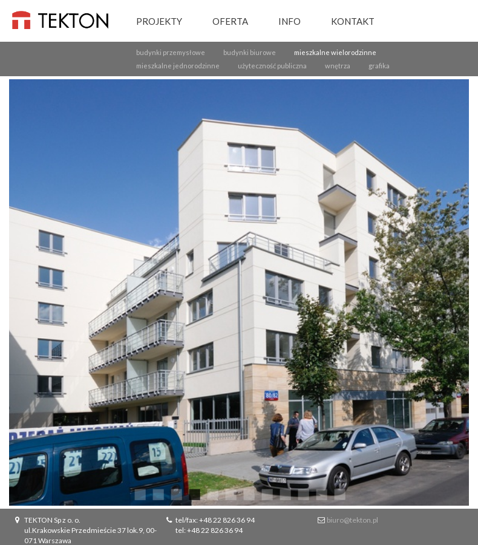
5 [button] (212, 494)
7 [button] (248, 494)
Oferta (230, 21)
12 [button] (339, 494)
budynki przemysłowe (170, 52)
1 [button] (139, 494)
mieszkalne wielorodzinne (335, 52)
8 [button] (266, 494)
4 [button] (194, 494)
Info (289, 21)
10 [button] (302, 494)
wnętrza (337, 66)
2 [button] (157, 494)
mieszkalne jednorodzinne (178, 66)
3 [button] (175, 494)
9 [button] (284, 494)
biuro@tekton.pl (352, 519)
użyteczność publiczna (272, 66)
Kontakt (353, 21)
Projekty (159, 21)
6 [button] (230, 494)
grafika (379, 66)
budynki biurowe (249, 52)
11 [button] (321, 494)
